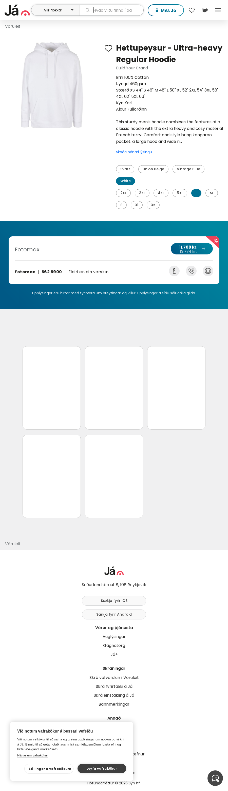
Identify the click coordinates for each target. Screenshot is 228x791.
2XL (123, 192)
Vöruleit (13, 26)
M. (212, 192)
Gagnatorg (114, 645)
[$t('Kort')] (204, 10)
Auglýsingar (114, 637)
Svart (125, 169)
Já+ (114, 654)
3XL (142, 192)
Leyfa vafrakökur (101, 768)
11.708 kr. (191, 249)
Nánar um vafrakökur (32, 755)
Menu (217, 10)
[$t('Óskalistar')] (191, 10)
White (125, 181)
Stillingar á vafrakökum (50, 769)
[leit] (111, 10)
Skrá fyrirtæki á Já (114, 686)
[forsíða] (17, 10)
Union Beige (153, 169)
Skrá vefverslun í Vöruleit (114, 677)
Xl (136, 204)
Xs (153, 204)
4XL (161, 192)
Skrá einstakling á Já (114, 695)
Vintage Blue (188, 169)
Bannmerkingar (114, 704)
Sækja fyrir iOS (114, 600)
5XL (180, 192)
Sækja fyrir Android (114, 614)
